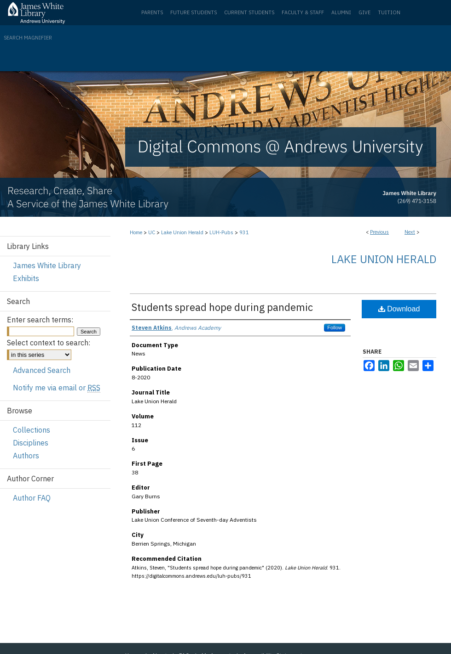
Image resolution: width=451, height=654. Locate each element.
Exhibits (26, 278)
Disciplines (30, 442)
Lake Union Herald (182, 232)
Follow (334, 327)
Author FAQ (32, 497)
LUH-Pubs (221, 232)
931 (244, 232)
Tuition (389, 12)
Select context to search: (48, 342)
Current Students (249, 12)
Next (410, 232)
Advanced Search (41, 370)
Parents (152, 12)
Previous (379, 232)
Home (136, 232)
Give (364, 12)
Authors (26, 455)
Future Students (193, 12)
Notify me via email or (56, 387)
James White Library (47, 265)
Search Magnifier (28, 37)
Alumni (341, 12)
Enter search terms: (40, 319)
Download (399, 309)
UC (151, 232)
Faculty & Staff (303, 12)
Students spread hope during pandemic (222, 307)
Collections (31, 429)
